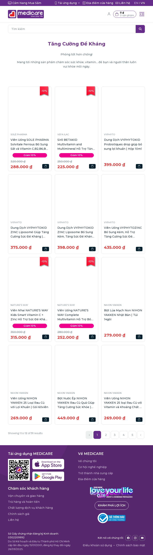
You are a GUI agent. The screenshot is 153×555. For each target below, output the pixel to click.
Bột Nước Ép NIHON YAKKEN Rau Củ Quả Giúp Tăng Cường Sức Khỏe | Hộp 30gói (75, 403)
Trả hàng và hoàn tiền (24, 502)
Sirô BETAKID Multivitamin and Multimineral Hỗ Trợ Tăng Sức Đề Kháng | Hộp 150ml (76, 144)
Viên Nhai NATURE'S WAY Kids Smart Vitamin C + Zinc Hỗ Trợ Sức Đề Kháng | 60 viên (30, 315)
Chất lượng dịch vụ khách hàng (30, 508)
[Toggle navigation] (142, 14)
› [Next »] (140, 435)
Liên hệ (13, 520)
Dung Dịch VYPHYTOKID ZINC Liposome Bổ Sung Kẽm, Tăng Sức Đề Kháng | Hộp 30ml (76, 232)
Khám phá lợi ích (111, 505)
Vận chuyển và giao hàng (26, 496)
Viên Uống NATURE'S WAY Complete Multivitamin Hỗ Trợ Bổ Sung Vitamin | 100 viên (74, 315)
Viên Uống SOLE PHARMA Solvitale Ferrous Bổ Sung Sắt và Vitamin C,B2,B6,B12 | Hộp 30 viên (30, 144)
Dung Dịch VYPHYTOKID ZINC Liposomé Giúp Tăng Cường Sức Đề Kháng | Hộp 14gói (30, 232)
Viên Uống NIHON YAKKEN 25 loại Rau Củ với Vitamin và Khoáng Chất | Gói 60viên (123, 403)
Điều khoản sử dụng (97, 545)
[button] (124, 14)
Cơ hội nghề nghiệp (92, 467)
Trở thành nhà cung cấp (95, 473)
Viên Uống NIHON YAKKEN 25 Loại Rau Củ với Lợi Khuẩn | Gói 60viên (29, 403)
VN (143, 3)
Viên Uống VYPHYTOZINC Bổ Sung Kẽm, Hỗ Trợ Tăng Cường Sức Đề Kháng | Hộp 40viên (123, 232)
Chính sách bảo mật (130, 545)
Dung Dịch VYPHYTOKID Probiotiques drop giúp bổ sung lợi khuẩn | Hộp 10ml (123, 144)
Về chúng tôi (87, 461)
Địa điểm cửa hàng (91, 479)
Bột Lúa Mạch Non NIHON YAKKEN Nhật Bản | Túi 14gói (123, 315)
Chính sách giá (18, 514)
